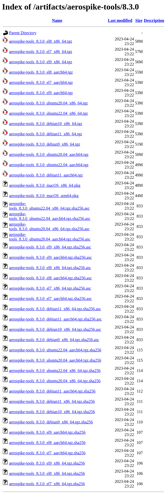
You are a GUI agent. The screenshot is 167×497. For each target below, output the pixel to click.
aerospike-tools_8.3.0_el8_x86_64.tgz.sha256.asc (50, 267)
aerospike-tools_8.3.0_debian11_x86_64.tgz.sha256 (52, 401)
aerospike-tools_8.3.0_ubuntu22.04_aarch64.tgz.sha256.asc (49, 216)
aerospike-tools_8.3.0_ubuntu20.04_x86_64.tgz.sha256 (55, 381)
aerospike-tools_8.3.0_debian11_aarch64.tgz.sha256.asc (55, 319)
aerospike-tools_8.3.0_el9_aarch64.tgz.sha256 (47, 432)
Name (57, 20)
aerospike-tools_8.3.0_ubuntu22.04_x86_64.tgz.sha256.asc (49, 205)
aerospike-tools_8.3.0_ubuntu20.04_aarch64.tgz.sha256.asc (49, 236)
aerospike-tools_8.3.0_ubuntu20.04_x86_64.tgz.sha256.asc (49, 226)
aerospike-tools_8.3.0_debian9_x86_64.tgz (44, 144)
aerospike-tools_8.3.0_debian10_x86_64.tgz (45, 123)
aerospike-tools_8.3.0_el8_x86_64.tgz (40, 41)
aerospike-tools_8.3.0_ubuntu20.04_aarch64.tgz (48, 154)
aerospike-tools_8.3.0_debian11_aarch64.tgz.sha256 (52, 391)
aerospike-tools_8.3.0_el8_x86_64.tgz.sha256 (47, 473)
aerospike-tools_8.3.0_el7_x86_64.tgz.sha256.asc (50, 288)
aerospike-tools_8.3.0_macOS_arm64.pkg (44, 195)
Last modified (120, 20)
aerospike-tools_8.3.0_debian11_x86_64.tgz (45, 134)
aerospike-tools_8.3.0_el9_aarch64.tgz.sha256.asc (50, 257)
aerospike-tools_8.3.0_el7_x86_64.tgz (40, 51)
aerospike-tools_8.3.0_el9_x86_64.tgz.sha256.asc (50, 247)
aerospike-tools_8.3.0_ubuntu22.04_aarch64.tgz (48, 165)
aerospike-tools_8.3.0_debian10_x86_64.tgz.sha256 (52, 412)
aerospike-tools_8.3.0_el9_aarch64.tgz (41, 93)
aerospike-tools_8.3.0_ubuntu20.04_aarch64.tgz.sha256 (55, 360)
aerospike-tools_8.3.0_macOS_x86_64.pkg (44, 185)
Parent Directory (22, 33)
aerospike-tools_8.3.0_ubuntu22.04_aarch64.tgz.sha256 (55, 350)
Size (139, 20)
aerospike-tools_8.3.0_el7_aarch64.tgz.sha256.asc (50, 298)
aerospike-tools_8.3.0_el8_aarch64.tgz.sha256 (47, 442)
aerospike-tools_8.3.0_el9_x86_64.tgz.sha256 (47, 463)
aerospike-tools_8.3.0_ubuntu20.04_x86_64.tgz (48, 103)
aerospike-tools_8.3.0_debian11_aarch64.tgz (46, 175)
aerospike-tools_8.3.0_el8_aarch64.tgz (41, 72)
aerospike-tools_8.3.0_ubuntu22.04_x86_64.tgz (48, 113)
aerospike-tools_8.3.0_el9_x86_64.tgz (40, 62)
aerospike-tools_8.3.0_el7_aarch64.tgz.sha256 (47, 453)
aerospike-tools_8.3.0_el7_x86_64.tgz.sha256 (47, 484)
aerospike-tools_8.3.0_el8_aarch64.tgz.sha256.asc (50, 278)
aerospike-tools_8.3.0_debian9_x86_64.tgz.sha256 (51, 422)
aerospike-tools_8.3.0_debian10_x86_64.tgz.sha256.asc (55, 329)
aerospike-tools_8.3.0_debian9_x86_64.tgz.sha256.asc (54, 340)
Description (154, 20)
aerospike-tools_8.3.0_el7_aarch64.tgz (41, 82)
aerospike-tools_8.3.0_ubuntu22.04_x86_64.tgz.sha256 (55, 370)
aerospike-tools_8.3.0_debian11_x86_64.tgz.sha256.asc (55, 309)
